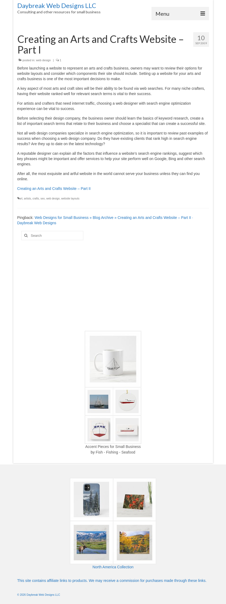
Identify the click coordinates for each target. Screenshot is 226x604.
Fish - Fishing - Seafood (115, 452)
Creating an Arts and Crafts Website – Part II (54, 188)
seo (42, 198)
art (21, 198)
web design (43, 60)
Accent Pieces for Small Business (113, 446)
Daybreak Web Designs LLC (56, 5)
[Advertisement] (113, 285)
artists (27, 198)
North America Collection (112, 567)
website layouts (70, 198)
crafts (35, 198)
